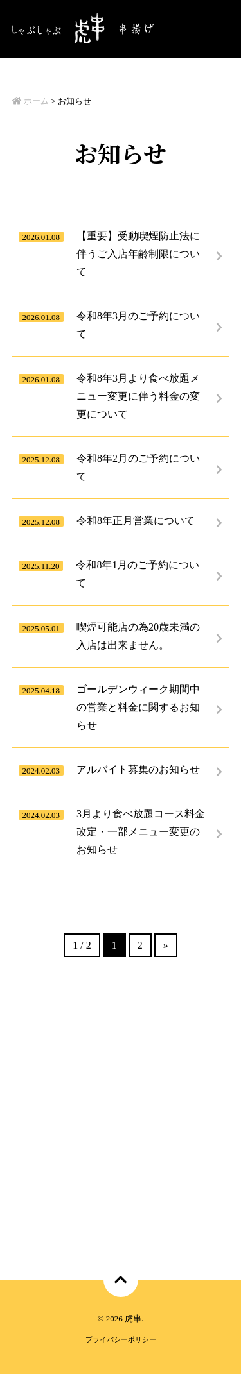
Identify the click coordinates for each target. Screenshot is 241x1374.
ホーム (30, 101)
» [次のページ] (165, 945)
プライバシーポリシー (120, 1339)
